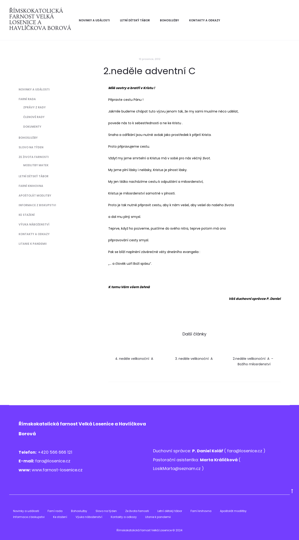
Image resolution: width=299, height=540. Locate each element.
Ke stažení (27, 215)
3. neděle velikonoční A (194, 358)
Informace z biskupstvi (37, 205)
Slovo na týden (31, 147)
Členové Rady (34, 117)
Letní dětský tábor (135, 20)
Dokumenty (32, 127)
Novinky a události (94, 20)
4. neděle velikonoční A (134, 358)
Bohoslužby (169, 20)
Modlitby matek (35, 165)
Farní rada (27, 99)
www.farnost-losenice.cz (57, 470)
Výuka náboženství (34, 224)
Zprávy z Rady (34, 107)
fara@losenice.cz (52, 461)
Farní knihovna (31, 186)
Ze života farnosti (34, 157)
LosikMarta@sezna (172, 468)
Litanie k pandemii (33, 244)
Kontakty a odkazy (204, 20)
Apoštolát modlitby (35, 195)
